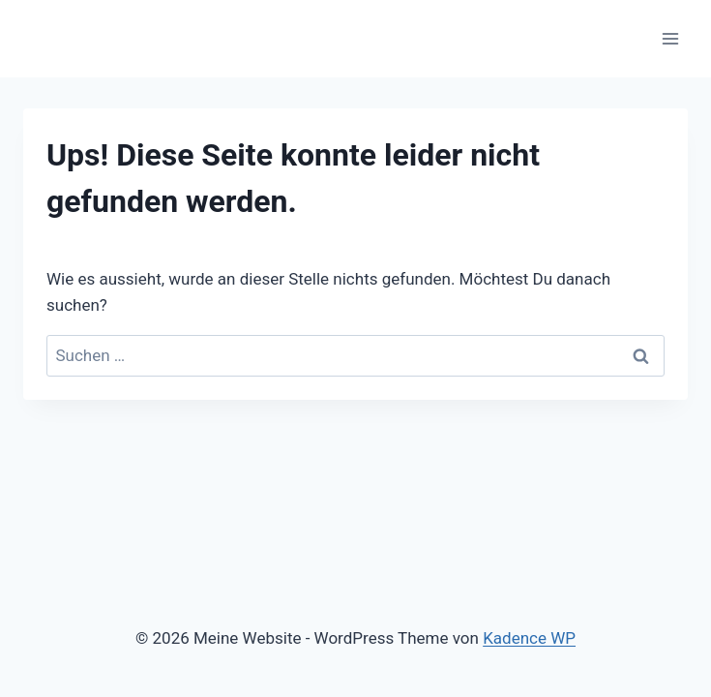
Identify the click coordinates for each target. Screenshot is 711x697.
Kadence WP (529, 638)
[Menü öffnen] (670, 38)
